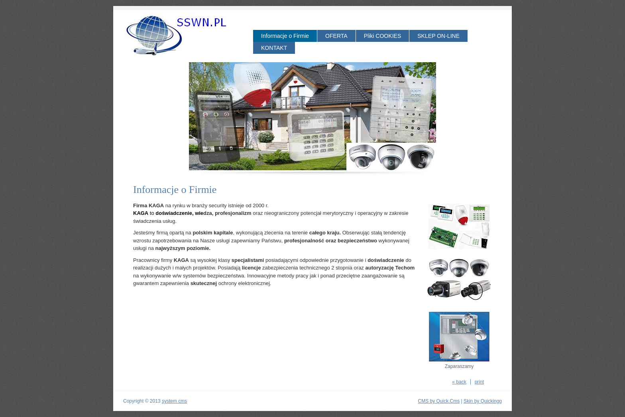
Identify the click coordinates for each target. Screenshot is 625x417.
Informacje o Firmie (285, 36)
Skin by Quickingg (483, 401)
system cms (174, 401)
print (479, 382)
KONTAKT (274, 48)
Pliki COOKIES (382, 36)
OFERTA (336, 36)
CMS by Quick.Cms (439, 401)
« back (459, 382)
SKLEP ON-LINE (438, 36)
